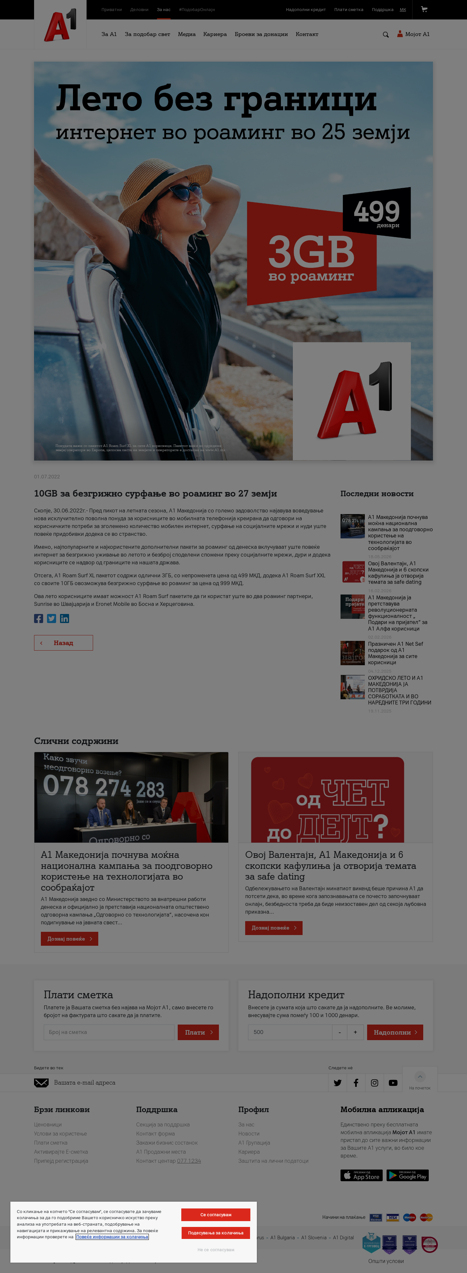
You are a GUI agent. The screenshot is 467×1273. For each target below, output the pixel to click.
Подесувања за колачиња (216, 1233)
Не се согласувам (216, 1249)
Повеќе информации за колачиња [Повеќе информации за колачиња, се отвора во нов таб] (112, 1236)
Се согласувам (215, 1214)
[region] (133, 1232)
